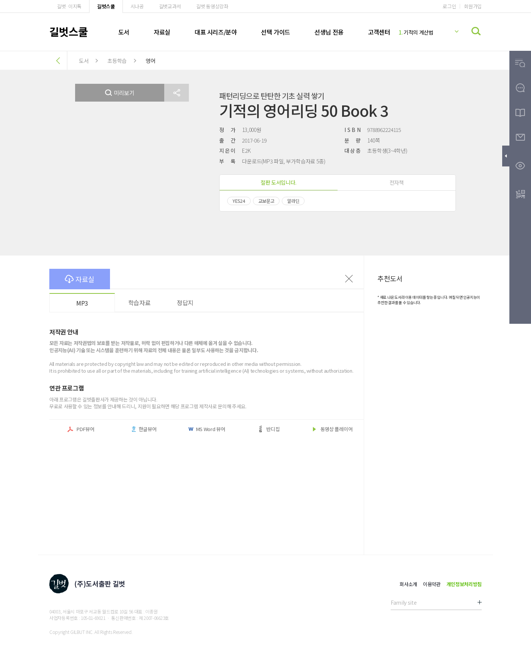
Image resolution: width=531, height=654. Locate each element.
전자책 (397, 182)
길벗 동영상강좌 (212, 6)
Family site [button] (403, 602)
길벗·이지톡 (69, 6)
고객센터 (379, 31)
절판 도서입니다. (279, 182)
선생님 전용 (329, 31)
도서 (123, 31)
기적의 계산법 (416, 32)
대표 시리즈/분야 (216, 31)
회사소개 (408, 584)
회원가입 (473, 6)
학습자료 (139, 302)
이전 (349, 279)
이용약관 (432, 584)
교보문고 (266, 201)
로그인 (449, 6)
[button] (176, 93)
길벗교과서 (170, 6)
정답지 (185, 302)
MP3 (82, 302)
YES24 (239, 201)
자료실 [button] (79, 279)
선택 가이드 (275, 31)
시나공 (137, 6)
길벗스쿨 (106, 6)
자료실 (162, 31)
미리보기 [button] (120, 93)
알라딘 (293, 201)
